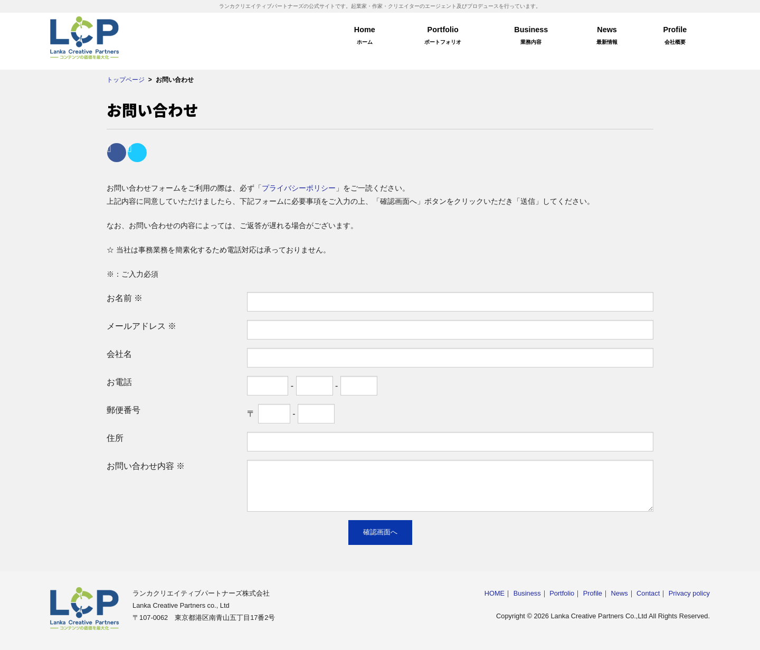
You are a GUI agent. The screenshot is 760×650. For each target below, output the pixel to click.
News (607, 37)
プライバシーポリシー (299, 188)
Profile (675, 37)
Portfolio (443, 37)
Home (364, 37)
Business (531, 37)
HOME (494, 593)
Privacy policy (689, 593)
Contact (648, 593)
